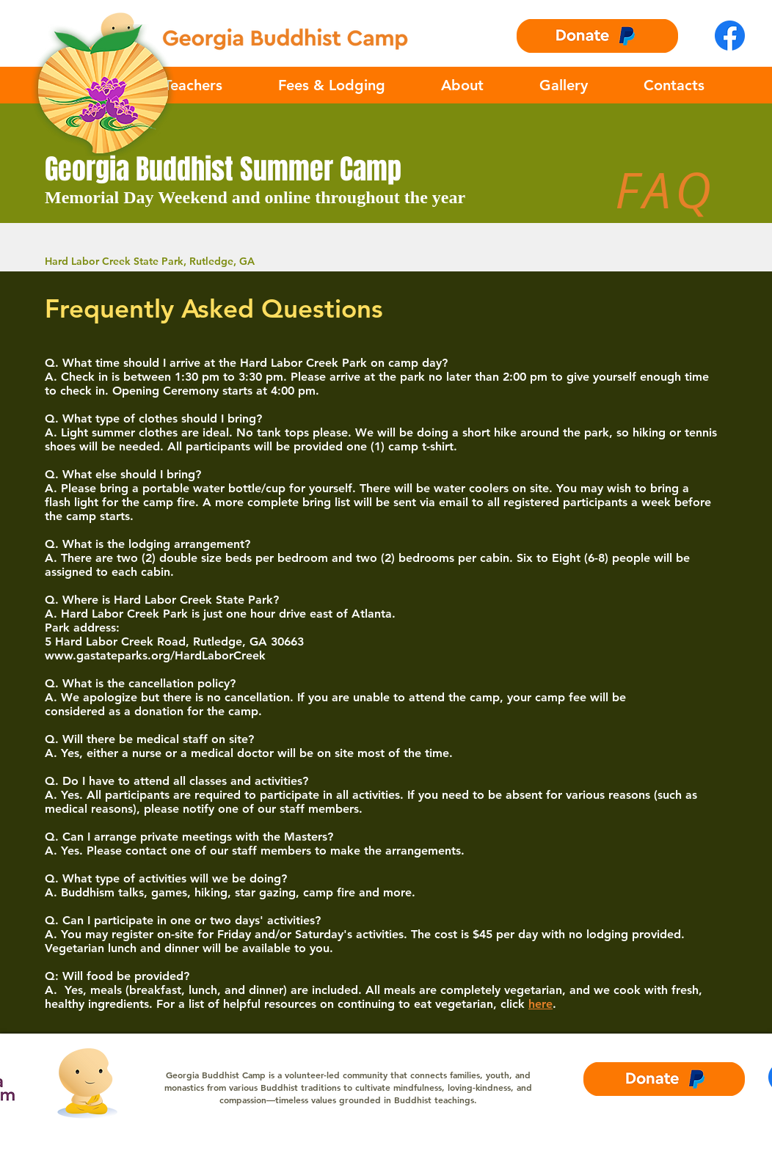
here (540, 1004)
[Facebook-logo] (730, 36)
